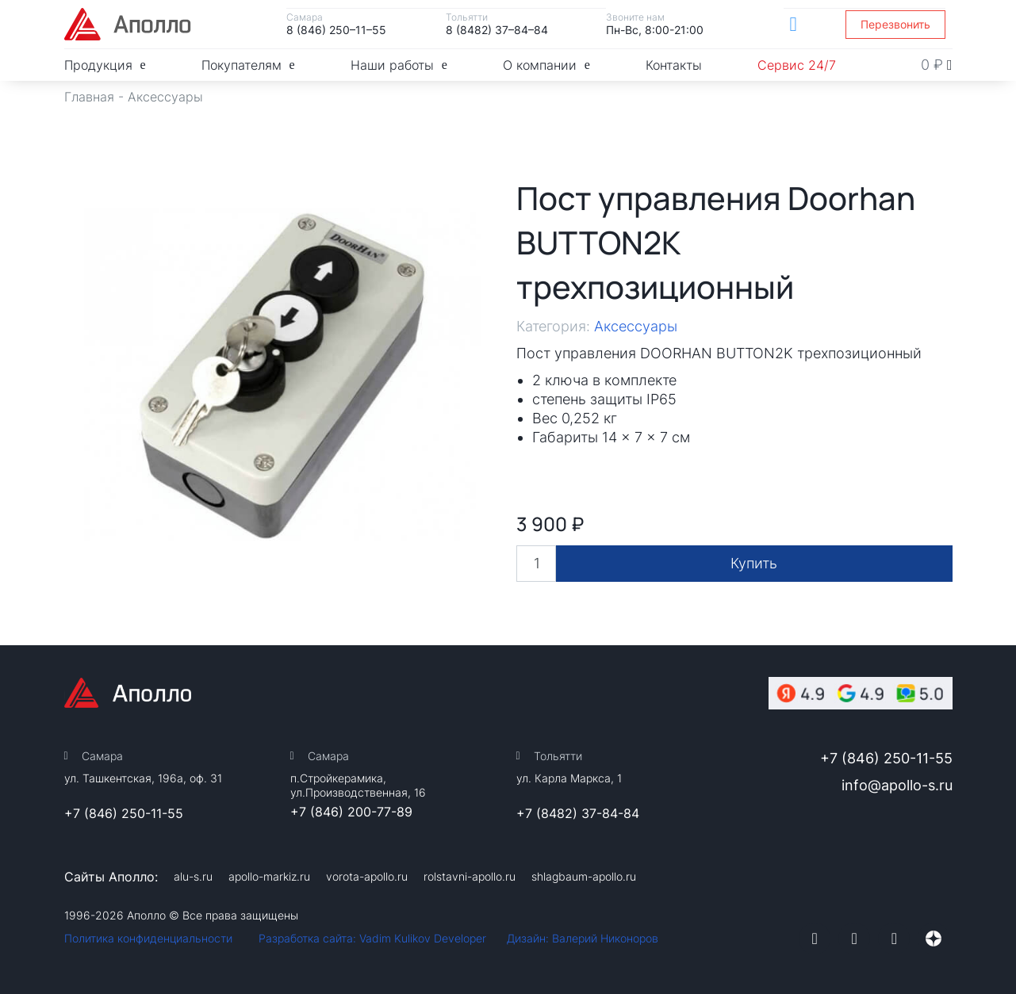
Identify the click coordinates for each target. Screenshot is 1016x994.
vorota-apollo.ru (367, 876)
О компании (546, 64)
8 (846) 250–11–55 (336, 29)
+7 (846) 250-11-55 (123, 813)
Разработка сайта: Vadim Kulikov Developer (372, 938)
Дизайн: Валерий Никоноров (582, 938)
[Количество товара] (536, 563)
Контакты (674, 65)
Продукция (105, 64)
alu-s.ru (193, 876)
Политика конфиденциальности (148, 938)
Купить (753, 563)
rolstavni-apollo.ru (470, 876)
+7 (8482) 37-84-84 (577, 813)
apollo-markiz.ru (269, 876)
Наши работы (399, 64)
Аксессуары (165, 97)
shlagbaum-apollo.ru (583, 876)
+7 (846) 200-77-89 (351, 812)
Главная (89, 97)
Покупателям (248, 64)
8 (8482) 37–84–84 (497, 29)
